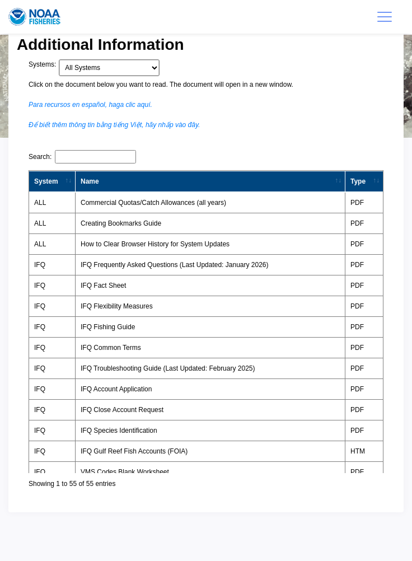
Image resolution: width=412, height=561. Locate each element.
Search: (82, 156)
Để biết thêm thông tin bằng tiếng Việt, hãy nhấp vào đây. (114, 125)
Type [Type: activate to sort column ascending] (358, 181)
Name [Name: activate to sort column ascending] (90, 181)
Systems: (42, 64)
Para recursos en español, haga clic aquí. (90, 105)
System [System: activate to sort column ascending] (46, 181)
